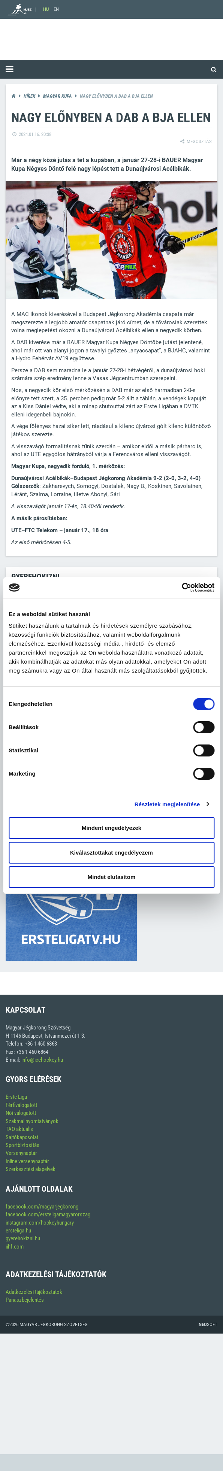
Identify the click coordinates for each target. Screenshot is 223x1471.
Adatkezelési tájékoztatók (34, 1292)
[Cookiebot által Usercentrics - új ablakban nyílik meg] (181, 587)
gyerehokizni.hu (23, 1238)
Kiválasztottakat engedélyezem (111, 852)
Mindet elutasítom (112, 877)
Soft (208, 1324)
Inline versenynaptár (27, 1161)
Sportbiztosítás (22, 1145)
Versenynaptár (21, 1153)
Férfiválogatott (21, 1105)
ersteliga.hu (18, 1230)
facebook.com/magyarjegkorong (42, 1206)
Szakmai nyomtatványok (32, 1121)
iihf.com (15, 1246)
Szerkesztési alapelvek (30, 1169)
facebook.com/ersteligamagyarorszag (48, 1214)
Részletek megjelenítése (167, 804)
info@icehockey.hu (42, 1059)
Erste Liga (16, 1097)
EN (56, 9)
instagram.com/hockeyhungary (40, 1222)
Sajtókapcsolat (22, 1137)
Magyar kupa (57, 96)
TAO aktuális (19, 1129)
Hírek (29, 96)
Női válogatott (21, 1113)
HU (46, 9)
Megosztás (195, 141)
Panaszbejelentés (25, 1299)
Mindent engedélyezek (111, 828)
